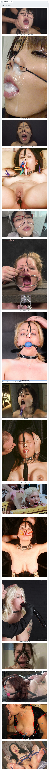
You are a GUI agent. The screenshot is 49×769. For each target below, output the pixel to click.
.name (8, 1)
